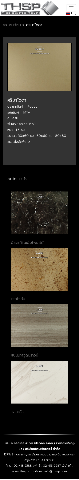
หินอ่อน (15, 25)
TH (70, 13)
